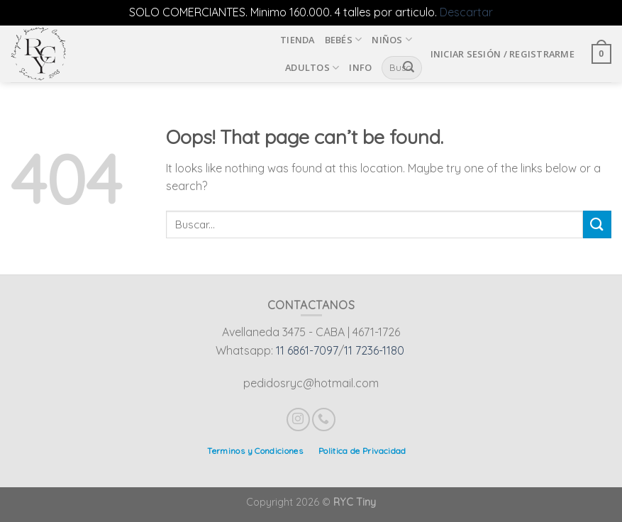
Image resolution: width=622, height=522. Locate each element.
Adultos (312, 67)
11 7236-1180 (374, 350)
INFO (360, 67)
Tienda (297, 39)
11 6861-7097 (307, 350)
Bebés (343, 39)
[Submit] (597, 224)
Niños (392, 39)
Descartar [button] (466, 12)
